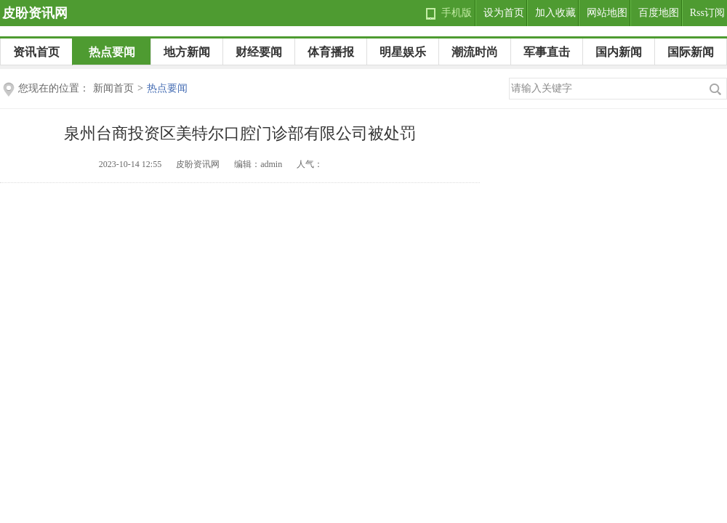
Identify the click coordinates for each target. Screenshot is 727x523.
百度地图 (658, 12)
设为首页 (503, 12)
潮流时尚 (474, 52)
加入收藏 (555, 12)
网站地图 (607, 12)
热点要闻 (112, 52)
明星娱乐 (402, 52)
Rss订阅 (707, 12)
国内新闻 (618, 52)
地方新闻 (187, 52)
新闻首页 (113, 88)
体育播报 (331, 52)
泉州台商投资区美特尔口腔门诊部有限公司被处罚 (240, 133)
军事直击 (546, 52)
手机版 (456, 12)
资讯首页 (36, 52)
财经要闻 (259, 52)
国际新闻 (690, 52)
